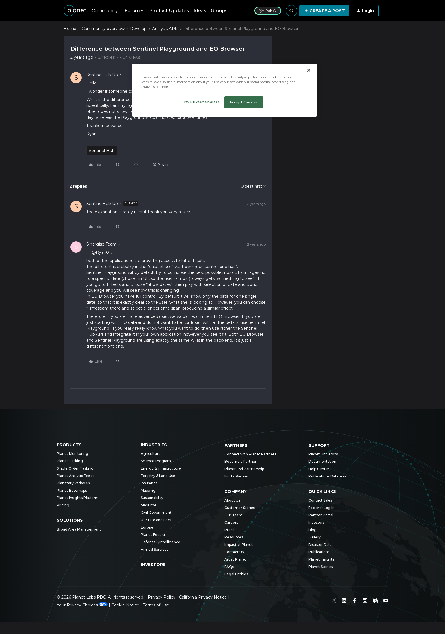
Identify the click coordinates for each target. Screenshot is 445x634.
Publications (318, 552)
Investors (153, 564)
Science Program (156, 461)
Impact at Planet (238, 544)
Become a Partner (240, 461)
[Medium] (375, 601)
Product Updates (169, 10)
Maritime (148, 505)
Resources (233, 537)
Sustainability (152, 498)
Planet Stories (320, 567)
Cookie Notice (125, 605)
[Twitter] (335, 601)
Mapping (148, 490)
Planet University (323, 454)
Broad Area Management (79, 529)
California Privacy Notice (203, 597)
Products (69, 445)
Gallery (314, 537)
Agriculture (151, 453)
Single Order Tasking (75, 468)
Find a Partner (236, 476)
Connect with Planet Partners (250, 454)
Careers (231, 522)
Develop (138, 28)
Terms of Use (156, 605)
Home (70, 28)
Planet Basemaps (72, 490)
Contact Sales (320, 500)
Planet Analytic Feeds (75, 476)
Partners (235, 445)
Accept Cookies (243, 102)
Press (229, 530)
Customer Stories (239, 508)
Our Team (233, 515)
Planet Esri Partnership (244, 469)
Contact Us (234, 552)
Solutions (70, 520)
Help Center (318, 469)
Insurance (149, 483)
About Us (232, 500)
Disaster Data (320, 544)
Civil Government (156, 512)
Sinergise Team (101, 244)
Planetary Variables (73, 483)
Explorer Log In (321, 508)
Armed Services (154, 549)
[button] (324, 10)
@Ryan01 (101, 252)
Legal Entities (236, 574)
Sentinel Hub (102, 150)
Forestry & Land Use (158, 476)
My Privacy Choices (202, 102)
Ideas (200, 10)
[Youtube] (386, 601)
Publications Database (327, 476)
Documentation (322, 461)
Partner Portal (320, 515)
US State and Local (157, 520)
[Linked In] (345, 601)
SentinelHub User (103, 74)
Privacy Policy (161, 597)
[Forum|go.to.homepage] (91, 10)
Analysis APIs (165, 28)
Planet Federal (153, 534)
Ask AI (267, 10)
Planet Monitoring (72, 453)
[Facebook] (355, 601)
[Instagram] (365, 601)
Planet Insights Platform (78, 498)
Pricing (63, 505)
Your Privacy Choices (83, 605)
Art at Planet (235, 559)
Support (319, 445)
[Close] (309, 70)
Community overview (103, 28)
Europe (147, 527)
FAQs (229, 567)
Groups (219, 10)
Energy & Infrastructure (161, 468)
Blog (312, 530)
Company (235, 491)
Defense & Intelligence (160, 542)
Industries (154, 445)
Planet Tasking (70, 461)
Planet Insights (321, 559)
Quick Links (322, 491)
